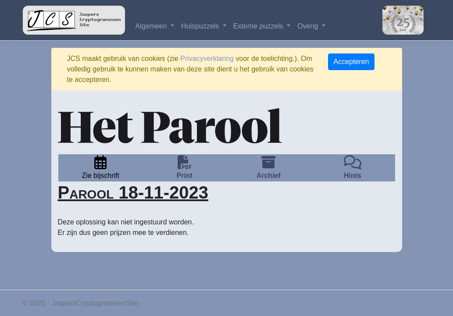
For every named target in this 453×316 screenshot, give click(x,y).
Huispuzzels (201, 26)
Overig (308, 26)
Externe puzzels (259, 26)
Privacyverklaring (207, 58)
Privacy (156, 303)
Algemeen (152, 26)
